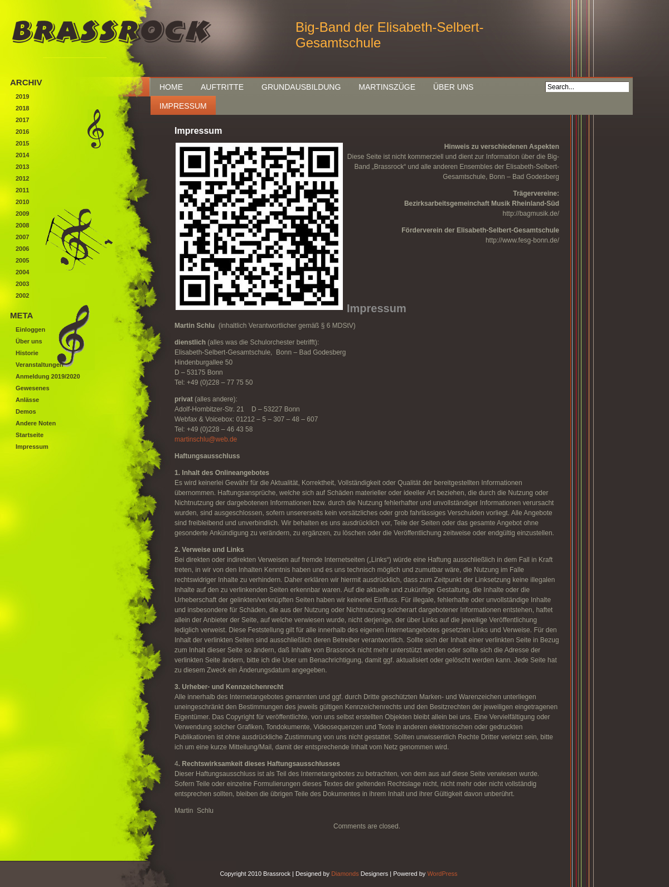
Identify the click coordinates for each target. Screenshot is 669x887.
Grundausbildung (301, 87)
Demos (26, 411)
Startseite (29, 435)
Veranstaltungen (40, 364)
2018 (22, 108)
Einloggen (30, 329)
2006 (22, 248)
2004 (22, 272)
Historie (27, 353)
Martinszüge (386, 87)
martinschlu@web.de (205, 439)
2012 (22, 178)
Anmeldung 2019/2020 (48, 376)
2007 (22, 237)
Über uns (453, 87)
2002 (22, 295)
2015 (22, 143)
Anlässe (27, 399)
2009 (22, 213)
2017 (22, 120)
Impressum (183, 105)
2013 (22, 166)
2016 (22, 131)
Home (171, 87)
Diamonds (345, 873)
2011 (22, 190)
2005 (22, 260)
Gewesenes (33, 388)
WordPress (442, 873)
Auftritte (222, 87)
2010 (22, 201)
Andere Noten (36, 423)
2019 (22, 96)
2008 (22, 225)
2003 (22, 283)
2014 (22, 155)
